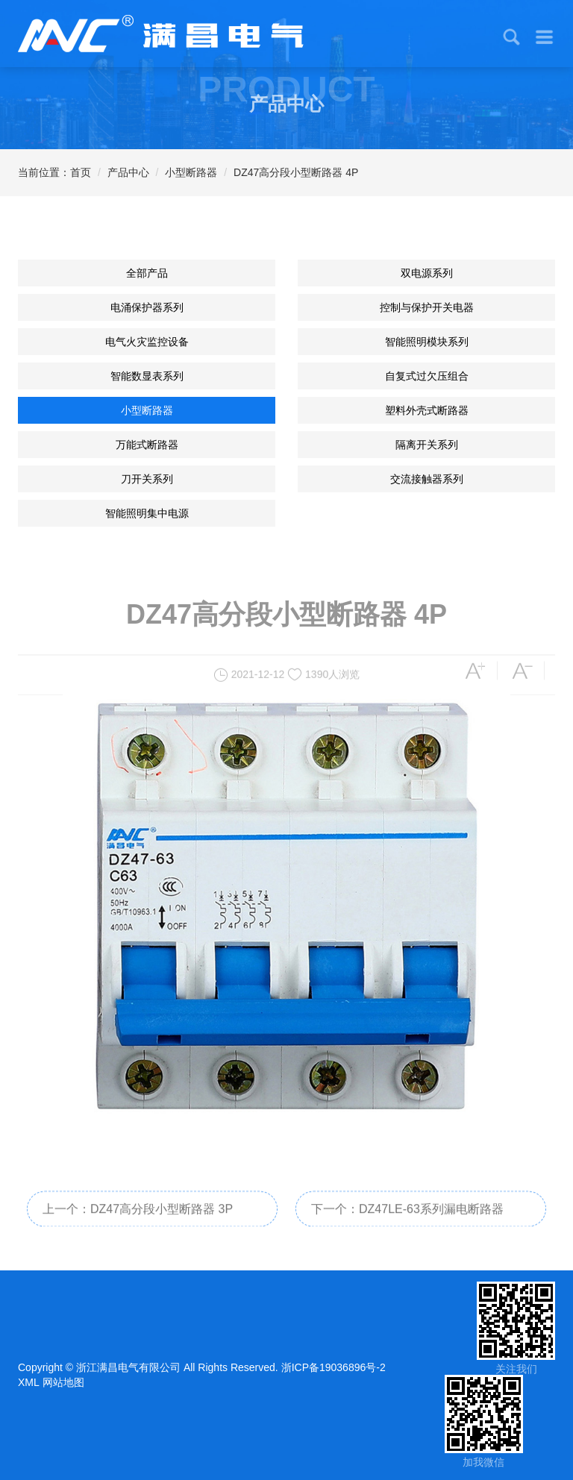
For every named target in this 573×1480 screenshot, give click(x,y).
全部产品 (147, 273)
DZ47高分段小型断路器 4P (296, 172)
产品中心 (128, 172)
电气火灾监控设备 (147, 342)
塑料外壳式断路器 (427, 410)
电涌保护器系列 (147, 307)
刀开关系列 (147, 479)
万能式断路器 (147, 445)
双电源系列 (427, 273)
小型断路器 (191, 172)
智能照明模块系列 (427, 342)
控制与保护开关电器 (427, 307)
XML (29, 1382)
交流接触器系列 (426, 479)
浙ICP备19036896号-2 (333, 1367)
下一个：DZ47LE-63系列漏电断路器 (407, 1219)
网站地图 (63, 1382)
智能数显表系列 (147, 376)
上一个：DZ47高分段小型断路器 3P (138, 1219)
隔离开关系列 (426, 445)
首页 (80, 172)
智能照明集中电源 (147, 513)
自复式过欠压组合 (427, 376)
